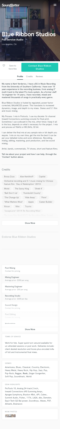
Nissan (7, 206)
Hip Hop (33, 370)
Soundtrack (19, 376)
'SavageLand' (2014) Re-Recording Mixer (22, 211)
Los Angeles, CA (9, 44)
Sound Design (11, 305)
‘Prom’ (44, 197)
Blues (18, 367)
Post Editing (10, 314)
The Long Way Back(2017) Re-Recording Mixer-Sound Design (28, 217)
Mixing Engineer (12, 277)
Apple (31, 202)
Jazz (40, 370)
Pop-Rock (9, 373)
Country (35, 367)
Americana (10, 367)
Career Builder (45, 202)
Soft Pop (9, 376)
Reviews (39, 76)
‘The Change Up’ (11, 197)
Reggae (18, 373)
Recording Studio (12, 296)
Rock (25, 373)
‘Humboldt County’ (32, 193)
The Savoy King (22, 188)
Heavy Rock (23, 370)
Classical (26, 367)
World (29, 376)
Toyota (28, 206)
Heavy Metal (10, 370)
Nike (17, 206)
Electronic (44, 367)
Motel (6, 188)
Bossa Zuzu (9, 176)
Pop (45, 370)
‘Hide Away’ (30, 197)
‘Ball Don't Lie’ (11, 193)
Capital (42, 176)
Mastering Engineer (13, 286)
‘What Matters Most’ (13, 202)
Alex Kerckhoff (26, 176)
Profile (20, 76)
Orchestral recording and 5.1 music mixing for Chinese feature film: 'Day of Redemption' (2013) (28, 182)
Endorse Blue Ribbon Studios (19, 237)
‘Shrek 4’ (38, 188)
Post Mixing (10, 268)
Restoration (10, 323)
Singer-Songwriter (37, 373)
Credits (29, 76)
